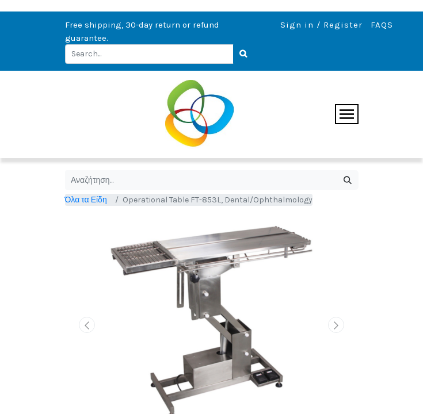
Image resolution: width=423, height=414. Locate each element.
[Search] (244, 54)
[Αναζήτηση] (348, 180)
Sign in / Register (321, 25)
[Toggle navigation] (347, 114)
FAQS (382, 25)
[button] (87, 325)
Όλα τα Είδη (86, 200)
